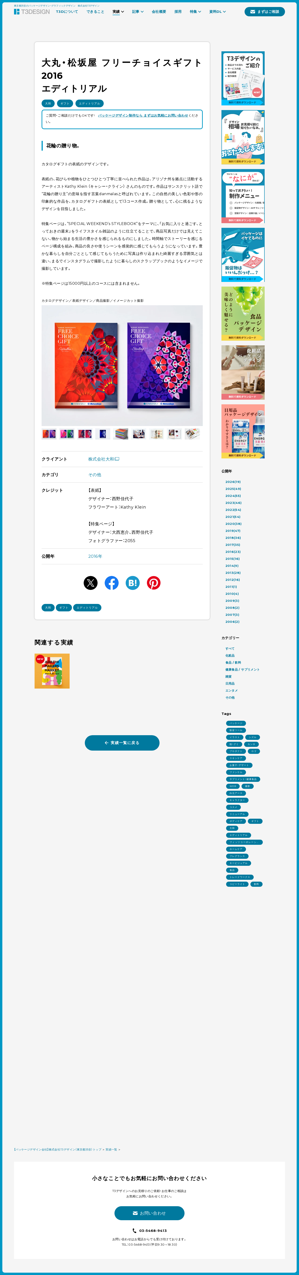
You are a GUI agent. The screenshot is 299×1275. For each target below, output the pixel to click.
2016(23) (233, 552)
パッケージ (236, 723)
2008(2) (232, 608)
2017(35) (232, 545)
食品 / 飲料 (233, 662)
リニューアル (237, 814)
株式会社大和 (103, 459)
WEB (233, 786)
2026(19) (233, 482)
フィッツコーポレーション (244, 843)
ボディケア (236, 821)
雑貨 (228, 676)
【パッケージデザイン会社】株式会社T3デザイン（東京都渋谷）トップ (57, 1149)
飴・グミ (234, 744)
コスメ (233, 807)
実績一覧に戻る (121, 743)
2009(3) (232, 601)
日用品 (230, 683)
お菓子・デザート (239, 765)
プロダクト (236, 751)
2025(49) (233, 489)
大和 (48, 103)
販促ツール (236, 730)
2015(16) (232, 559)
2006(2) (232, 622)
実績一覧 (111, 1149)
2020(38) (233, 524)
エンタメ (231, 690)
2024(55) (233, 496)
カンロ (251, 744)
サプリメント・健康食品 (243, 779)
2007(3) (232, 615)
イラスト (235, 737)
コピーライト (237, 884)
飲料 (256, 884)
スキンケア (236, 758)
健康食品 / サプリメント (242, 669)
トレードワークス (240, 877)
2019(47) (233, 531)
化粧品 (230, 655)
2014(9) (232, 566)
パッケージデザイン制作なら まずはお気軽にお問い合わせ (143, 115)
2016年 (95, 556)
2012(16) (232, 580)
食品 (232, 870)
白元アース (236, 793)
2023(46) (233, 503)
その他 (94, 474)
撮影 (247, 786)
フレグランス (237, 856)
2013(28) (233, 573)
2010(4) (232, 594)
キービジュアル (239, 863)
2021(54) (233, 517)
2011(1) (231, 587)
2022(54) (233, 510)
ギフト (65, 103)
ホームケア (236, 849)
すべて (230, 648)
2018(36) (233, 538)
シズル (252, 737)
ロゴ (253, 751)
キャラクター (237, 800)
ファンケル (236, 772)
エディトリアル (89, 103)
